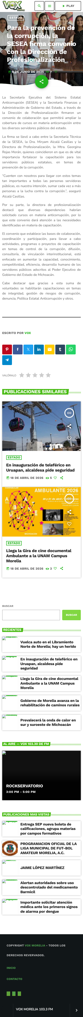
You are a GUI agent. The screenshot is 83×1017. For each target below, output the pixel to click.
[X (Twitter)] (8, 993)
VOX (28, 333)
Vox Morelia (35, 945)
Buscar (7, 606)
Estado (16, 18)
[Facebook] (19, 993)
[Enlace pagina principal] (13, 6)
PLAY (68, 6)
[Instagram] (14, 993)
